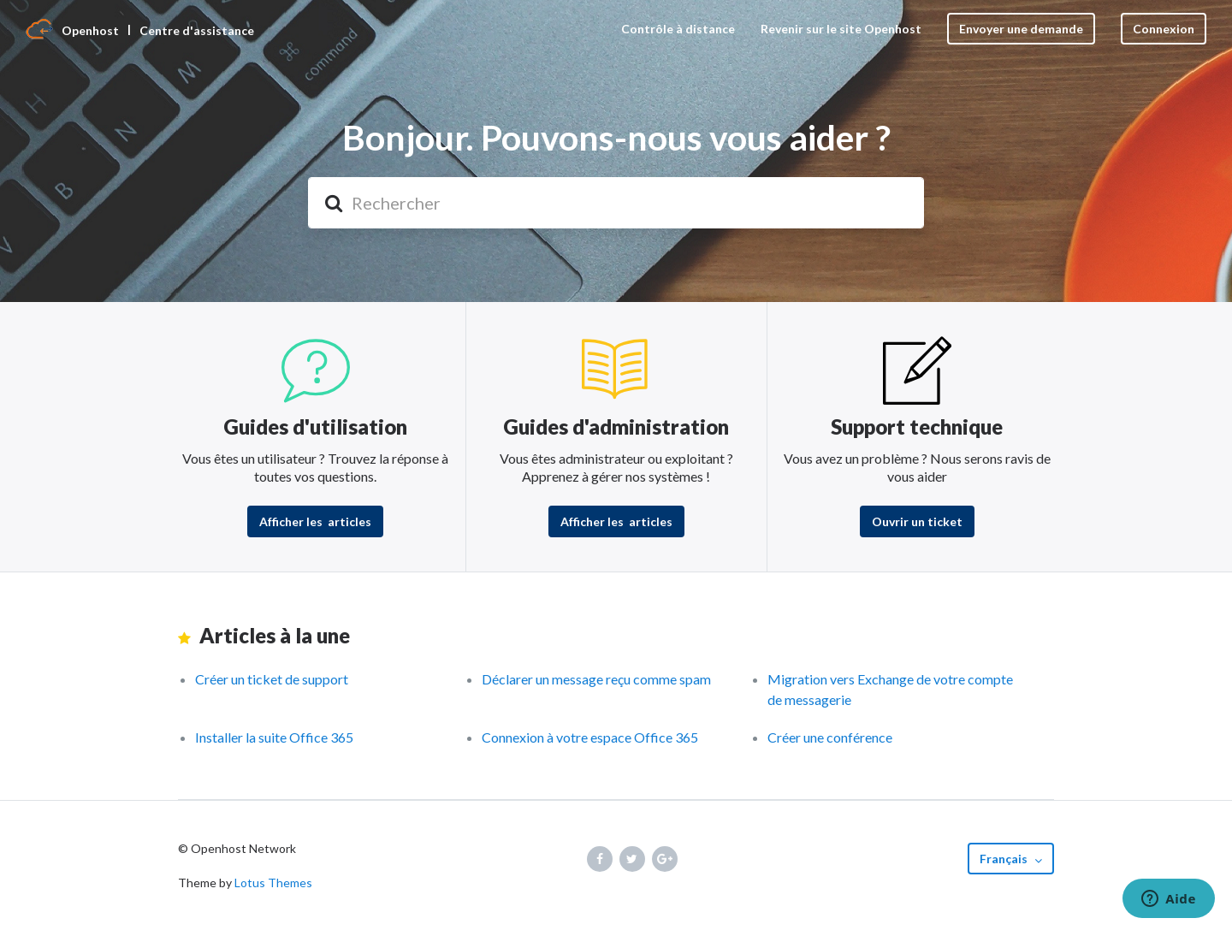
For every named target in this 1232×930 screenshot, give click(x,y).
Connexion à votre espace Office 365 (590, 737)
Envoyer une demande (1021, 28)
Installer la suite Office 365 (274, 737)
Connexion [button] (1163, 28)
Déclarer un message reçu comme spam (596, 679)
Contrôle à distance (678, 28)
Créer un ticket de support (271, 679)
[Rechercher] (616, 202)
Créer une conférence (829, 737)
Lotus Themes (273, 882)
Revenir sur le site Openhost (841, 28)
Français (1005, 858)
